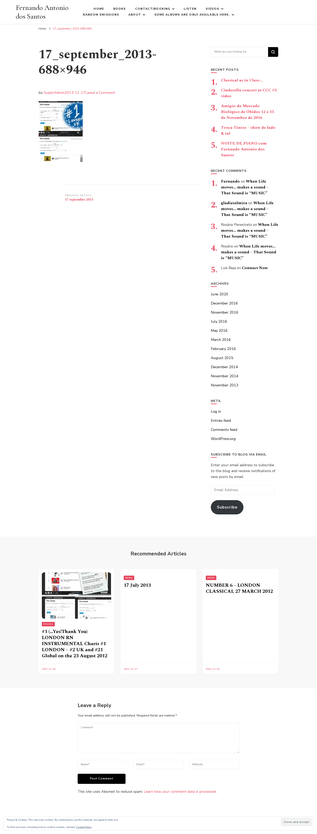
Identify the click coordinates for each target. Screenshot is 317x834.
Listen (190, 9)
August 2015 (222, 357)
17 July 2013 (137, 585)
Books (119, 9)
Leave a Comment (100, 92)
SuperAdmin (54, 92)
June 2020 (219, 294)
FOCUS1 (48, 624)
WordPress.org (223, 438)
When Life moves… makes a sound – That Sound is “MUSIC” (244, 187)
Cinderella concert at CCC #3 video (249, 93)
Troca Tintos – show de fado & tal (248, 130)
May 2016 (219, 330)
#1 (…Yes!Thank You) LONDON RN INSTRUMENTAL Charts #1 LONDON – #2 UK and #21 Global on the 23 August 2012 (74, 644)
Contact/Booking (153, 9)
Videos (212, 9)
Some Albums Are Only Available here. (192, 15)
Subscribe (227, 507)
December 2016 (224, 303)
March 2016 (221, 339)
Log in (216, 411)
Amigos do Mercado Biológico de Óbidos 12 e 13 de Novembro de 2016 (247, 112)
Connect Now (255, 268)
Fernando (230, 181)
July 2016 (219, 321)
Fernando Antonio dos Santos (42, 12)
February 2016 (223, 348)
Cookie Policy (84, 827)
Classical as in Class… (241, 80)
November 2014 (224, 376)
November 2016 (224, 312)
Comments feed (224, 429)
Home (99, 9)
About (134, 15)
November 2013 (224, 385)
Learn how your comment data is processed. (180, 791)
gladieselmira (234, 203)
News (129, 577)
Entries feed (221, 420)
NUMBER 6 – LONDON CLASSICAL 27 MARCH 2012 (239, 588)
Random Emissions (101, 15)
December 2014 (224, 367)
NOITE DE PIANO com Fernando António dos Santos (244, 149)
